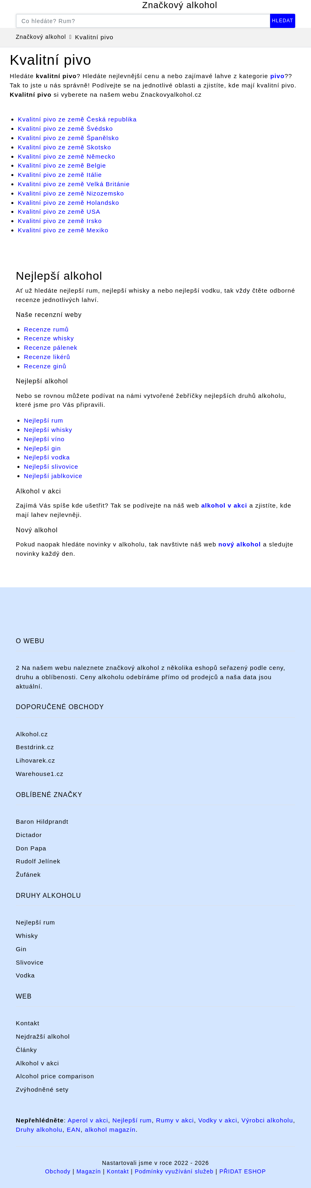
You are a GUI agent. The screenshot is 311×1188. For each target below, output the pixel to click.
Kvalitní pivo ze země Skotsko (64, 147)
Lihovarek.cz (35, 760)
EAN (74, 1129)
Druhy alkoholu (39, 1129)
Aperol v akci (88, 1120)
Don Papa (31, 848)
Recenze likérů (47, 356)
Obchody (57, 1171)
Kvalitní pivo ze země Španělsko (68, 137)
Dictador (29, 834)
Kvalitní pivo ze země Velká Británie (74, 184)
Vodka (25, 975)
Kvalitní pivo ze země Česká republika (77, 119)
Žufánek (28, 874)
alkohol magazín (110, 1129)
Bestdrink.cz (35, 747)
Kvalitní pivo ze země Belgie (62, 165)
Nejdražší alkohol (43, 1036)
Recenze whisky (49, 338)
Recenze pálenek (50, 347)
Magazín (89, 1171)
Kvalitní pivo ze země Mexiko (63, 230)
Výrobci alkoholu (267, 1120)
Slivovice (30, 962)
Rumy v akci (175, 1120)
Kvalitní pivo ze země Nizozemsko (71, 193)
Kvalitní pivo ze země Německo (66, 156)
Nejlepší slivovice (51, 466)
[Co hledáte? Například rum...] (143, 21)
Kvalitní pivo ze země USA (59, 211)
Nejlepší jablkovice (53, 475)
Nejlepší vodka (47, 457)
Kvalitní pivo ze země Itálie (60, 174)
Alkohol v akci (37, 1063)
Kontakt (28, 1023)
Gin (21, 949)
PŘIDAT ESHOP (242, 1171)
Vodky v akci (217, 1120)
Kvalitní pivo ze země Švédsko (65, 128)
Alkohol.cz (32, 734)
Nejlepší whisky (48, 429)
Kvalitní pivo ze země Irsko (60, 220)
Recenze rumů (46, 329)
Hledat (282, 20)
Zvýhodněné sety (42, 1089)
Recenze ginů (45, 366)
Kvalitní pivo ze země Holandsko (68, 202)
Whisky (27, 935)
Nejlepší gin (42, 448)
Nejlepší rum (43, 420)
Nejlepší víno (44, 439)
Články (26, 1049)
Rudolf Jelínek (38, 861)
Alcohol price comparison (55, 1076)
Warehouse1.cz (40, 773)
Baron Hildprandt (42, 821)
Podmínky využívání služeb (174, 1171)
